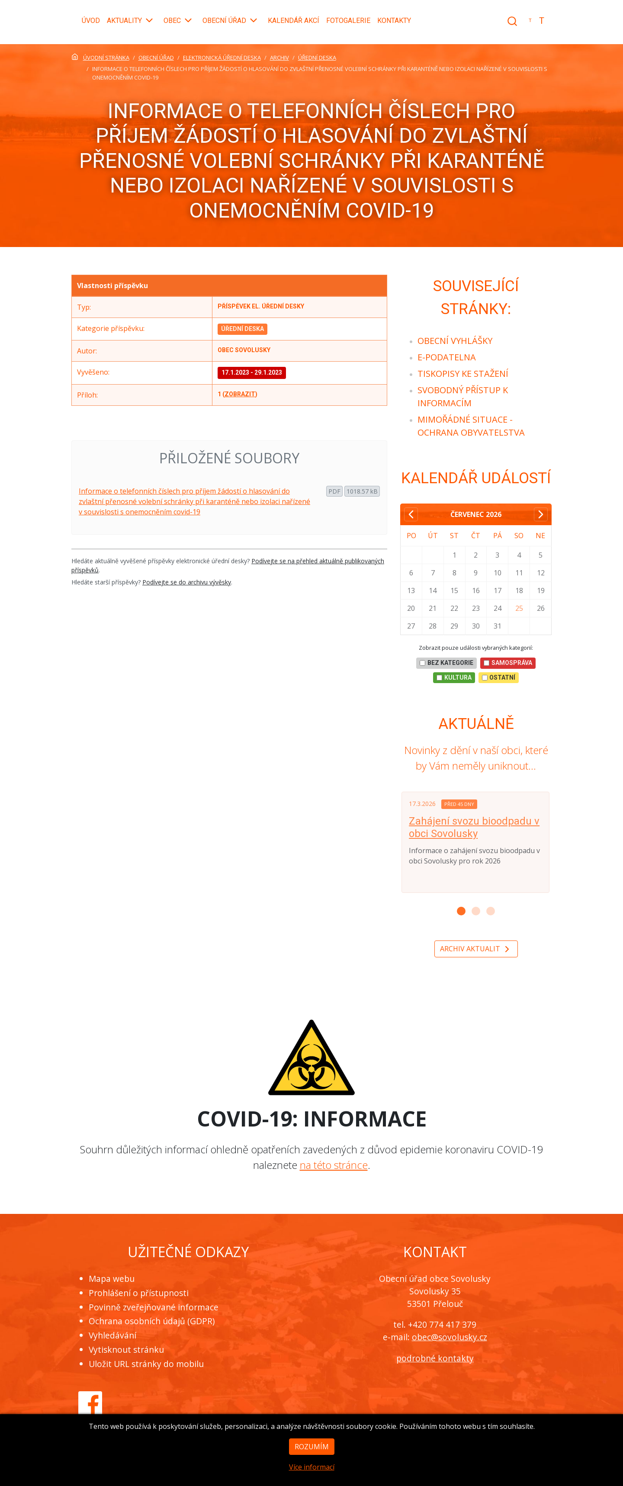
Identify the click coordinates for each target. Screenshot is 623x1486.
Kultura (454, 677)
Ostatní (499, 677)
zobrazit (240, 394)
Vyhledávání (112, 1335)
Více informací (311, 1478)
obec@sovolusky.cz (449, 1337)
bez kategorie (446, 662)
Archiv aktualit (476, 949)
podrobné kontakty (435, 1358)
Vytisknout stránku (126, 1349)
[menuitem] (454, 341)
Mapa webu (112, 1278)
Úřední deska (242, 328)
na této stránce (334, 1165)
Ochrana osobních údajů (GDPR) (152, 1321)
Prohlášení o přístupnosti (139, 1293)
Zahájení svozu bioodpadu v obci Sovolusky (474, 827)
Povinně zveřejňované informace (153, 1307)
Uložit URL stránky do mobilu (146, 1364)
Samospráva (508, 662)
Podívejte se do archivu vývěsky (186, 582)
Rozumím (312, 1458)
